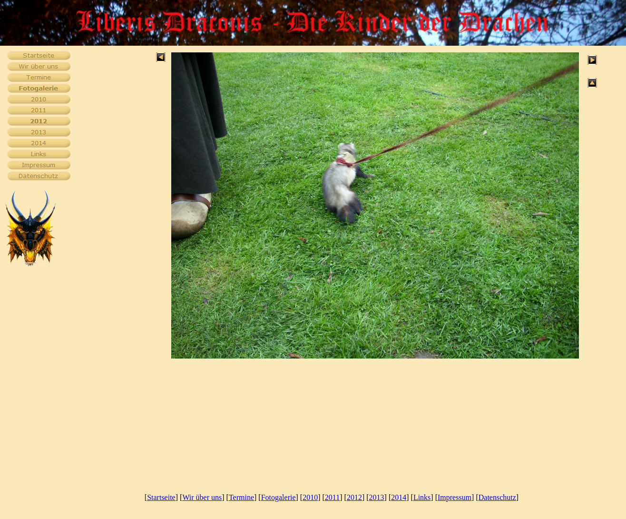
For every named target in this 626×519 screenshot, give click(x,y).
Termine (241, 497)
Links (421, 497)
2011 (332, 497)
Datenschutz (497, 497)
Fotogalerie (278, 497)
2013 (376, 497)
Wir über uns (202, 497)
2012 (354, 497)
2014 (398, 497)
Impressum (454, 497)
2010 (310, 497)
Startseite (161, 497)
